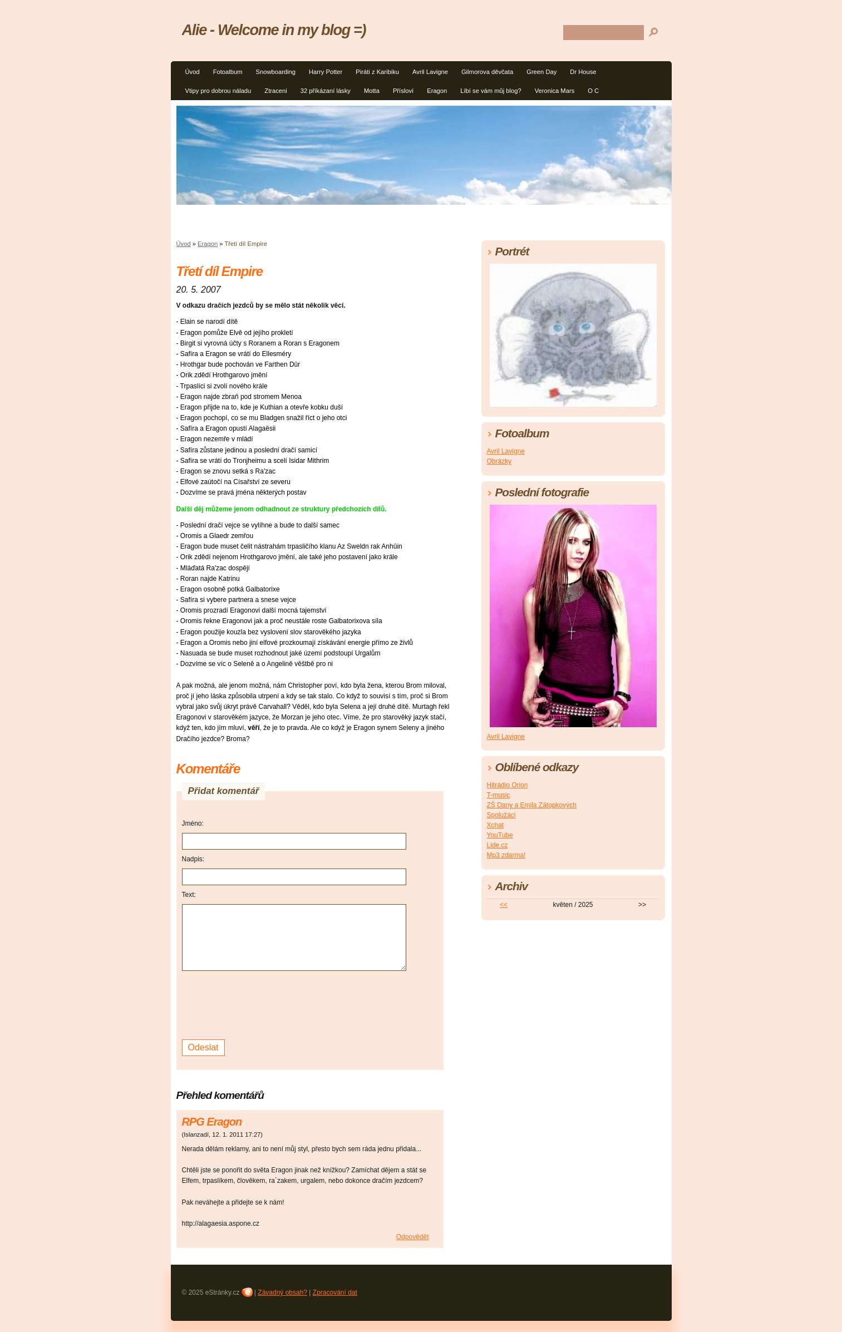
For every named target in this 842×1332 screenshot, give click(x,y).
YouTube (500, 835)
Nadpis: (193, 859)
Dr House (583, 71)
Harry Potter (325, 71)
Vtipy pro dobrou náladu (218, 90)
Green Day (541, 71)
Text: (189, 895)
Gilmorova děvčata (487, 71)
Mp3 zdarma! (506, 855)
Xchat (495, 825)
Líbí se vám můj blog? (490, 90)
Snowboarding (275, 71)
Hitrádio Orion (507, 785)
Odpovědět (412, 1237)
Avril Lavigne (430, 71)
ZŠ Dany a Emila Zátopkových (532, 805)
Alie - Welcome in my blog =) (274, 29)
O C (593, 90)
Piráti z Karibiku (377, 71)
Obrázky (499, 461)
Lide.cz (497, 845)
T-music (498, 795)
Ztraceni (275, 90)
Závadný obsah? (282, 1292)
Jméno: (193, 823)
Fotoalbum (228, 71)
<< (504, 905)
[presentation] (266, 1003)
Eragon (437, 90)
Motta (372, 90)
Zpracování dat (335, 1292)
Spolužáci (501, 815)
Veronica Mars (555, 90)
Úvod (192, 71)
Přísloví (403, 90)
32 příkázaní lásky (326, 90)
